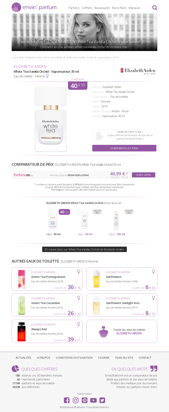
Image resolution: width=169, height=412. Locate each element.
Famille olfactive (101, 111)
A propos (43, 357)
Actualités (23, 357)
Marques (134, 8)
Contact (145, 357)
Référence (98, 92)
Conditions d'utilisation (74, 357)
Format (96, 116)
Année (96, 106)
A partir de (77, 79)
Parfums (74, 8)
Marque (96, 87)
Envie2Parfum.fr (34, 7)
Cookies (103, 357)
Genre (96, 101)
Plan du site (124, 357)
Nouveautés (102, 8)
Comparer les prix (124, 148)
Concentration (100, 96)
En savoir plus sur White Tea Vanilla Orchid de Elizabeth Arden (84, 249)
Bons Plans (119, 8)
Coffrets (87, 8)
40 (78, 85)
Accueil (17, 57)
